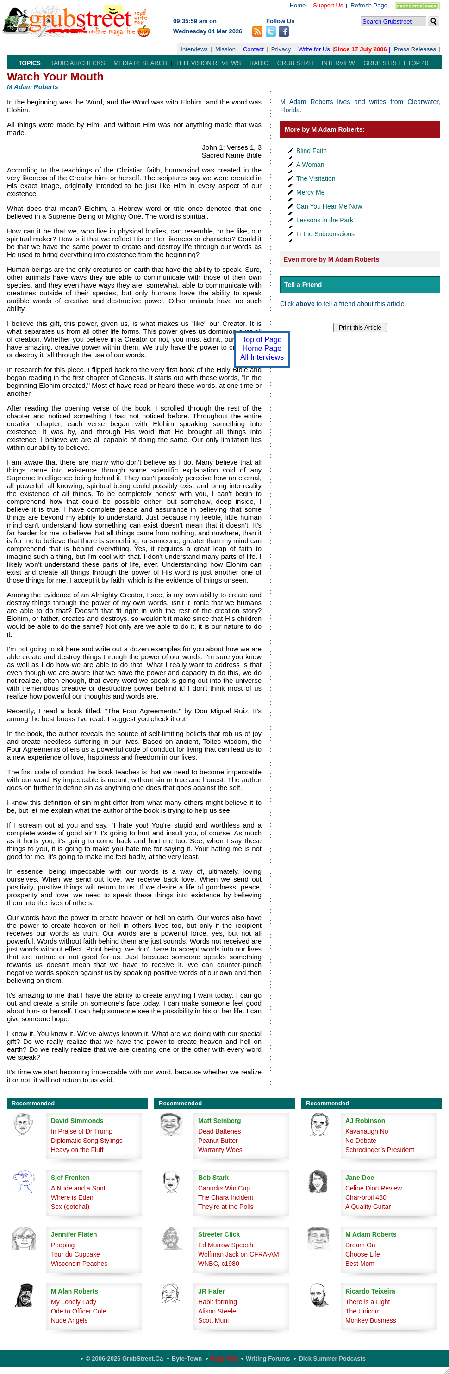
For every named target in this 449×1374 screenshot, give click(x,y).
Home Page (262, 348)
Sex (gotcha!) (70, 1206)
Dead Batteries (219, 1131)
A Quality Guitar (368, 1206)
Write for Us (314, 49)
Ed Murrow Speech (225, 1245)
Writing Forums (268, 1358)
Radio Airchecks (77, 63)
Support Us (328, 5)
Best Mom (359, 1263)
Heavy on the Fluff (77, 1149)
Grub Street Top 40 (395, 63)
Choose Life (362, 1254)
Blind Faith (311, 150)
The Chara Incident (225, 1197)
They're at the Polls (225, 1206)
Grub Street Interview (316, 63)
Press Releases (415, 49)
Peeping (63, 1245)
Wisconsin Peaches (79, 1263)
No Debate (360, 1140)
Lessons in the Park (324, 220)
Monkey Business (370, 1320)
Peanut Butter (218, 1140)
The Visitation (316, 178)
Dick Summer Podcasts (332, 1358)
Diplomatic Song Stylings (87, 1140)
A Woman (310, 164)
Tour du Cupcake (75, 1254)
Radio (258, 63)
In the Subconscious (325, 234)
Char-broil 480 (366, 1197)
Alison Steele (217, 1311)
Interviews (194, 49)
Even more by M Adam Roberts (331, 259)
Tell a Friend (303, 284)
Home (298, 5)
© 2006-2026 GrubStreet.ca (124, 1358)
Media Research (140, 63)
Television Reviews (208, 63)
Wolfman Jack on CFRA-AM (238, 1254)
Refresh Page (368, 5)
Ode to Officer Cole (78, 1311)
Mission (225, 49)
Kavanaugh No (366, 1131)
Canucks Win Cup (224, 1188)
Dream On (360, 1245)
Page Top (224, 1358)
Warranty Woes (220, 1149)
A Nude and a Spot (78, 1188)
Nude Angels (69, 1320)
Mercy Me (310, 192)
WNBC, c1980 (218, 1263)
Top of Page (261, 340)
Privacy (281, 49)
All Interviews (262, 357)
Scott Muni (213, 1320)
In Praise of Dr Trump (81, 1131)
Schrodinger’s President (379, 1149)
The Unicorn (362, 1311)
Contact (253, 49)
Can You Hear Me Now (329, 206)
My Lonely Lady (73, 1302)
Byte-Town (187, 1358)
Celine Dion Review (373, 1188)
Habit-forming (217, 1302)
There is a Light (367, 1302)
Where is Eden (72, 1197)
